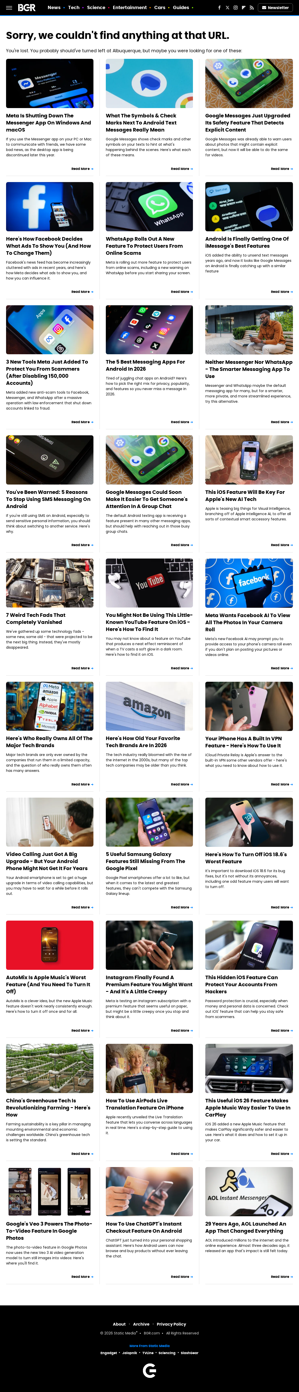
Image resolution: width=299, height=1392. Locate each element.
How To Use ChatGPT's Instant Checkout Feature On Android (144, 1227)
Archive (141, 1324)
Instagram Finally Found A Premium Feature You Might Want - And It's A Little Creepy (149, 984)
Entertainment (130, 7)
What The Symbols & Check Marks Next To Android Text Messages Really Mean (141, 122)
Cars (159, 7)
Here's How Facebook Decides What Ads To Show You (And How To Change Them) (48, 246)
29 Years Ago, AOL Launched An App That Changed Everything (245, 1227)
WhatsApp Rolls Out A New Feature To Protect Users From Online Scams (144, 246)
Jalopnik (129, 1353)
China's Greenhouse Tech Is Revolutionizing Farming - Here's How (48, 1107)
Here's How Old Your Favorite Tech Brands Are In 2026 (143, 742)
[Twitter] (228, 8)
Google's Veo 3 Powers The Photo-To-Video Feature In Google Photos (49, 1231)
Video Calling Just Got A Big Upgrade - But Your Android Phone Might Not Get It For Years (47, 861)
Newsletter (275, 7)
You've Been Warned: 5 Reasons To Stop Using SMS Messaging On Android (48, 499)
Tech (74, 7)
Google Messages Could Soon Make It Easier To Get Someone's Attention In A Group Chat (147, 499)
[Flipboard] (244, 8)
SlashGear (189, 1353)
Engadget (109, 1353)
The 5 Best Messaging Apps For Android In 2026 (145, 365)
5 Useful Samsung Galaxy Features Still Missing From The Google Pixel (145, 861)
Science (96, 7)
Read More (80, 169)
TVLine (148, 1353)
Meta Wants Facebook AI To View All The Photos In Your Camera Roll (247, 622)
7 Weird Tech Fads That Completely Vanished (35, 618)
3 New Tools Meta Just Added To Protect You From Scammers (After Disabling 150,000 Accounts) (47, 372)
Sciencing (167, 1353)
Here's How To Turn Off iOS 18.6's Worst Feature (246, 858)
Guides (181, 7)
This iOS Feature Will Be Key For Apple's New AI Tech (245, 495)
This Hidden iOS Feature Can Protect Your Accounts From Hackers (241, 984)
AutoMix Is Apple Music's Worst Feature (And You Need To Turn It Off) (48, 984)
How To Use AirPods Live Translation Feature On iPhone (145, 1104)
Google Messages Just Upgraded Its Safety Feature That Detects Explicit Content (247, 122)
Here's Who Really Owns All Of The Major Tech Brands (49, 742)
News (54, 7)
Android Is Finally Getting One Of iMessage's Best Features (247, 242)
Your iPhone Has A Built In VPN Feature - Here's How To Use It (243, 742)
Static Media (125, 1333)
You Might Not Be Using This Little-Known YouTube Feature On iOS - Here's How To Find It (149, 622)
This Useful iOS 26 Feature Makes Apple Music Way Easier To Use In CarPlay (247, 1107)
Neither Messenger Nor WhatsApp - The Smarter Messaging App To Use (249, 369)
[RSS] (252, 8)
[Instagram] (236, 8)
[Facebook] (219, 8)
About (119, 1324)
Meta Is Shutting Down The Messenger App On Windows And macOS (48, 122)
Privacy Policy (171, 1324)
